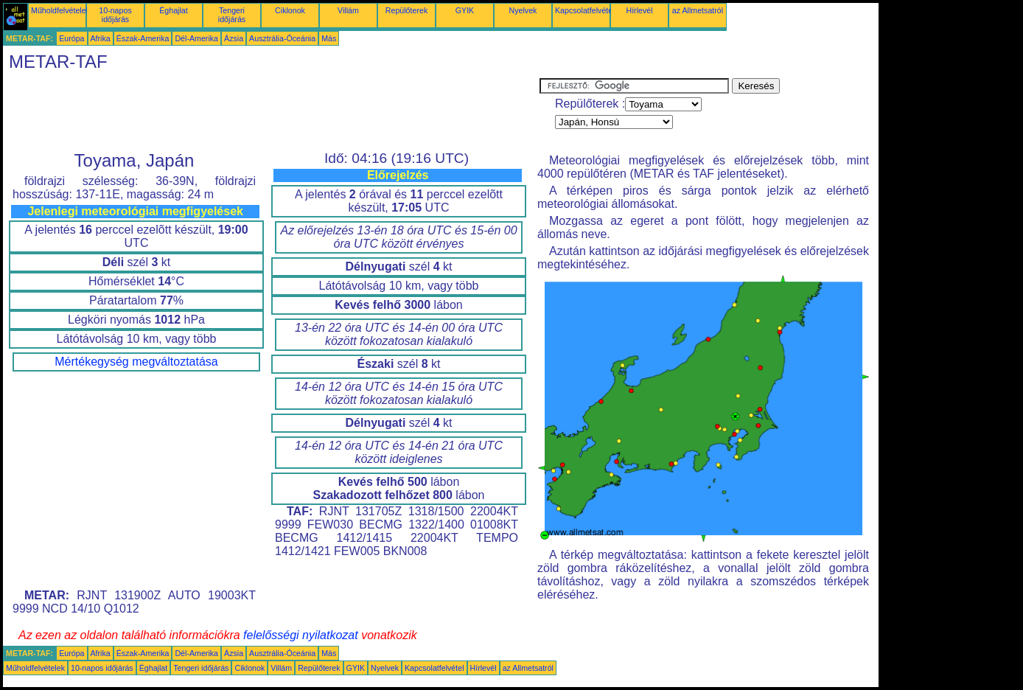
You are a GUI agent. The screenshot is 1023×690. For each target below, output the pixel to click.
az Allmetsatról (697, 10)
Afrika (101, 38)
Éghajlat (173, 10)
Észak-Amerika (143, 38)
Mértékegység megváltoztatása (136, 361)
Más (328, 38)
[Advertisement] (271, 111)
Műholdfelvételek (60, 10)
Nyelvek (523, 10)
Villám (348, 10)
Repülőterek (406, 10)
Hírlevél (639, 10)
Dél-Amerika (196, 38)
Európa (71, 38)
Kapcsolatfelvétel (585, 10)
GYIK (464, 10)
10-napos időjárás (115, 15)
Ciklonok (290, 10)
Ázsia (233, 38)
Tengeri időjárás (231, 15)
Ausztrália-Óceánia (282, 38)
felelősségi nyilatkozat (300, 635)
